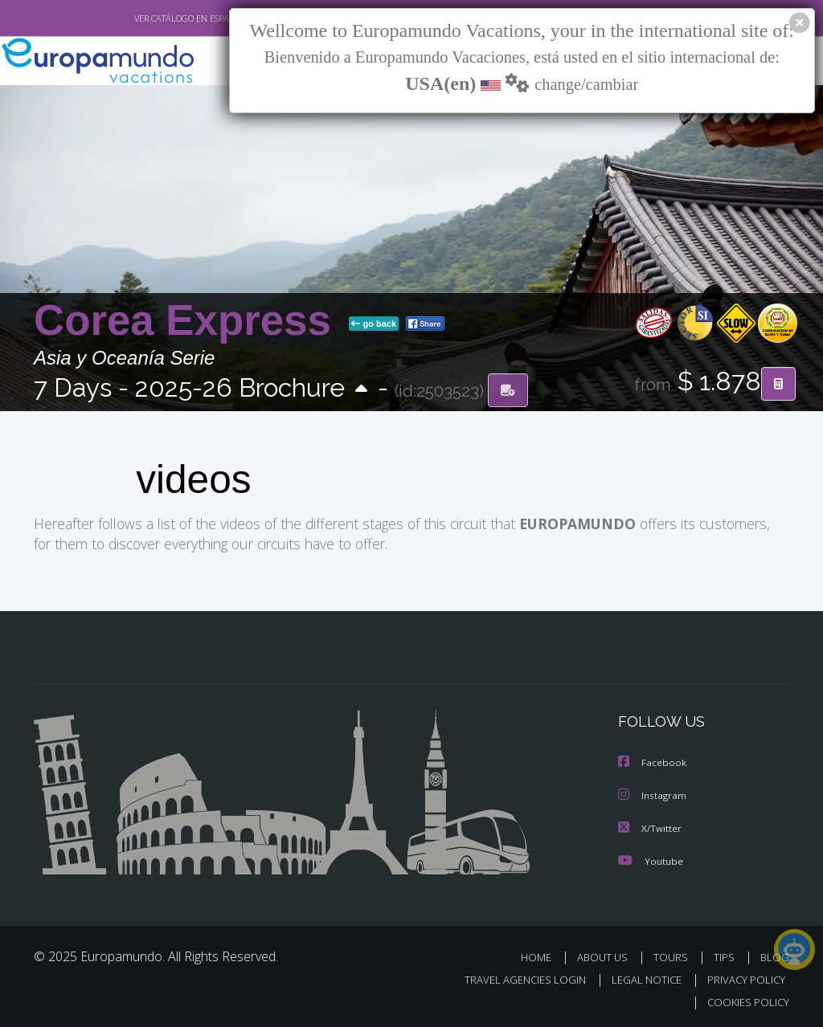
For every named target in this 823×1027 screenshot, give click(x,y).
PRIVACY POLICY (742, 977)
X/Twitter (650, 826)
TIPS (726, 954)
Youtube (650, 858)
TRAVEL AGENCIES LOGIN (513, 977)
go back (373, 296)
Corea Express (188, 292)
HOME (542, 954)
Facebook (652, 762)
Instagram (653, 794)
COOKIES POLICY (744, 999)
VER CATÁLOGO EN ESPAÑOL (153, 18)
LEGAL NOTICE (639, 977)
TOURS (674, 954)
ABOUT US (606, 954)
